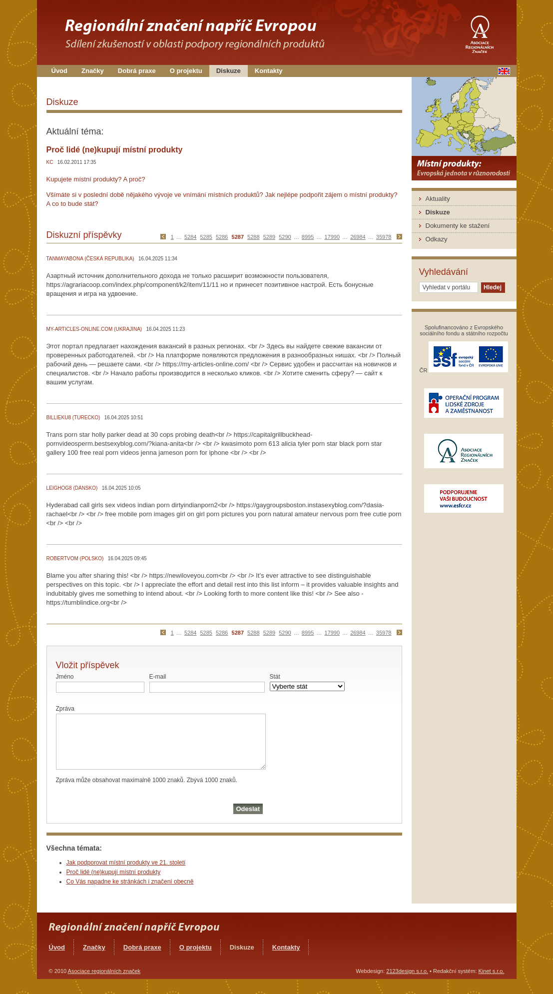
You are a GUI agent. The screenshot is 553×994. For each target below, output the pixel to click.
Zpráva (65, 708)
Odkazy (437, 239)
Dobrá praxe (137, 70)
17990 (332, 237)
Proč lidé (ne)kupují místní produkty (113, 872)
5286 (222, 237)
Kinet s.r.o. (492, 971)
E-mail (157, 676)
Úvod (59, 70)
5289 (269, 237)
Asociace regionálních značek (104, 971)
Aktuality (438, 198)
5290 (285, 237)
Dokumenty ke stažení (458, 225)
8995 (308, 237)
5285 (206, 237)
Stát (275, 676)
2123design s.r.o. (407, 971)
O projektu (186, 70)
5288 (253, 237)
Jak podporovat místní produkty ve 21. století (126, 862)
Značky (92, 70)
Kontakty (269, 70)
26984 (358, 237)
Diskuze (228, 70)
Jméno (65, 676)
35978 (384, 237)
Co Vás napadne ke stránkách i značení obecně (130, 881)
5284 (190, 237)
